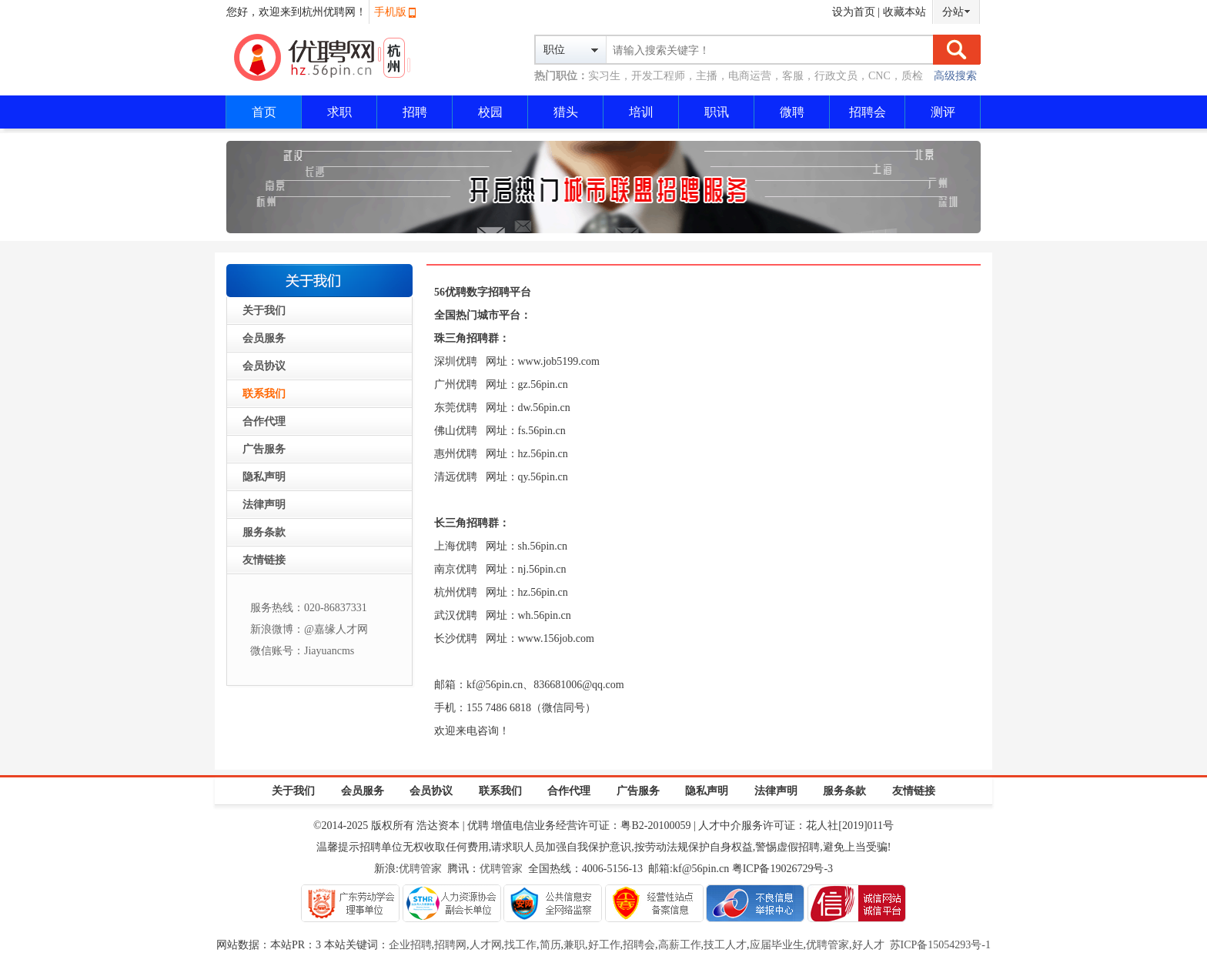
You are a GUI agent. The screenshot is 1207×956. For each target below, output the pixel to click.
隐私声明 (264, 477)
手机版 (390, 12)
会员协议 (264, 366)
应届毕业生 (777, 945)
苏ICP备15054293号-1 (940, 945)
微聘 (792, 112)
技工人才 (725, 945)
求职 (339, 112)
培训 (641, 112)
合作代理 (264, 421)
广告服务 (264, 449)
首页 (264, 112)
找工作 (520, 945)
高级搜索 (955, 76)
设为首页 (853, 12)
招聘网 (450, 945)
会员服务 (264, 338)
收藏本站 (904, 12)
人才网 (486, 945)
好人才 (868, 945)
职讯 (716, 112)
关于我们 (264, 310)
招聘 (415, 112)
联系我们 (264, 393)
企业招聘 (410, 945)
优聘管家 (420, 868)
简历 (550, 945)
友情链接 (264, 560)
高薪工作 (679, 945)
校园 (490, 112)
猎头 (565, 112)
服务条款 (264, 532)
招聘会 (867, 112)
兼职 (574, 945)
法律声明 (264, 504)
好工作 (604, 945)
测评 (943, 112)
